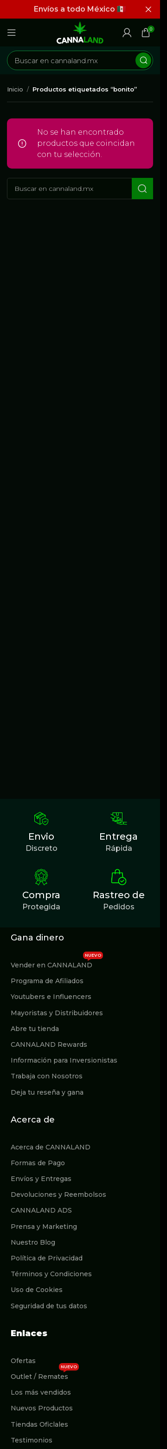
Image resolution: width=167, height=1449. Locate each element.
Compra (41, 895)
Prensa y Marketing (44, 1226)
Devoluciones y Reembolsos (58, 1194)
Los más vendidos (41, 1392)
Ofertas (23, 1361)
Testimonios (31, 1440)
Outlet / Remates (45, 1375)
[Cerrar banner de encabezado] (148, 9)
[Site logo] (80, 31)
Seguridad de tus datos (49, 1306)
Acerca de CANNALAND (50, 1147)
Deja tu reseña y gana (47, 1092)
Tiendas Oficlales (39, 1424)
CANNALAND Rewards (49, 1044)
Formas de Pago (38, 1163)
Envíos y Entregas (41, 1179)
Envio (41, 836)
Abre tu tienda (35, 1029)
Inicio (15, 89)
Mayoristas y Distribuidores (57, 1013)
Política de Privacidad (47, 1258)
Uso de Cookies (37, 1290)
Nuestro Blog (33, 1242)
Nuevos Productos (42, 1408)
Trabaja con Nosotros (47, 1076)
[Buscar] (80, 60)
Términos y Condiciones (51, 1274)
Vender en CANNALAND (57, 963)
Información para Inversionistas (64, 1060)
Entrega (118, 836)
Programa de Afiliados (47, 981)
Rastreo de (119, 895)
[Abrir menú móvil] (11, 32)
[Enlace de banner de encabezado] (80, 9)
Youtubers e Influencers (51, 996)
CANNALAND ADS (41, 1210)
